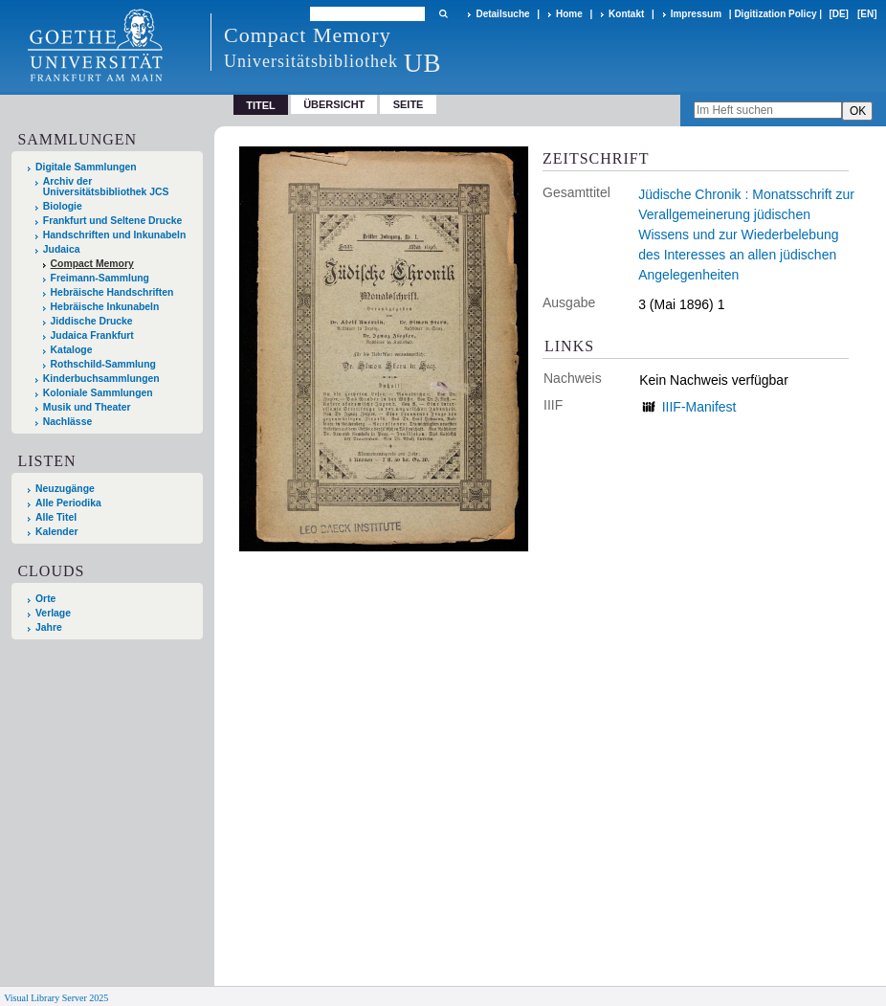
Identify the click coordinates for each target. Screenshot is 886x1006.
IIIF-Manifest (699, 406)
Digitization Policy (775, 14)
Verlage (53, 613)
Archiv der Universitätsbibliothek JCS (106, 186)
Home (569, 14)
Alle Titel (56, 517)
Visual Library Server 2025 (56, 998)
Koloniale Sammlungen (98, 393)
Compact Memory (92, 263)
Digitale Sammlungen (86, 167)
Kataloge (72, 350)
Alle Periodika (68, 503)
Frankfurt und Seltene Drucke (113, 220)
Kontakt (626, 14)
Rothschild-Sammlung (103, 364)
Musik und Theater (87, 407)
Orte (45, 598)
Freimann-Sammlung (100, 278)
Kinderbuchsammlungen (101, 378)
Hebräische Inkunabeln (105, 307)
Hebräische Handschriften (112, 292)
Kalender (56, 531)
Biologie (62, 206)
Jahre (48, 627)
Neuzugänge (65, 488)
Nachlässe (67, 421)
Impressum (696, 14)
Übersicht (334, 104)
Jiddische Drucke (92, 321)
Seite (408, 104)
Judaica (61, 249)
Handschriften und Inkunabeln (115, 235)
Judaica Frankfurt (92, 335)
